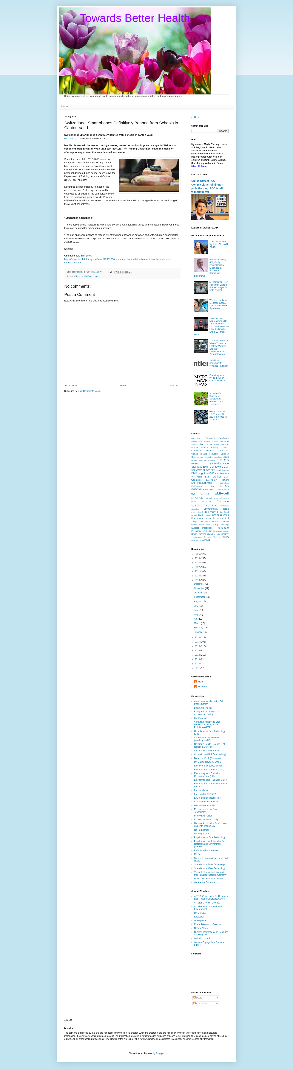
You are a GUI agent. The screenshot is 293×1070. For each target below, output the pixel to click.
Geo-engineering (220, 515)
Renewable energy (221, 531)
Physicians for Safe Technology (209, 837)
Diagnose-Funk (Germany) (207, 758)
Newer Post (71, 385)
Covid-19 (225, 454)
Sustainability (196, 537)
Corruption (213, 454)
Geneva (208, 515)
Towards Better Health (135, 18)
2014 (198, 655)
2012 (198, 663)
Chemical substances (203, 450)
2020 (198, 575)
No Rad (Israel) (201, 830)
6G (192, 438)
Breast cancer (199, 447)
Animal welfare (211, 441)
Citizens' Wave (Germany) (207, 750)
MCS (219, 521)
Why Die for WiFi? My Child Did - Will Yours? (218, 244)
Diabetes (209, 457)
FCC (204, 512)
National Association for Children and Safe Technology (210, 824)
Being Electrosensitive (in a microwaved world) (207, 713)
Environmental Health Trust (207, 798)
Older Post (174, 385)
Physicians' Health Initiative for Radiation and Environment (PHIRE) (209, 844)
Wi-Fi (207, 540)
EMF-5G (224, 486)
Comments (200, 1003)
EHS (219, 460)
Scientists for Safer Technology (209, 864)
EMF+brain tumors (217, 480)
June (196, 610)
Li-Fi (201, 521)
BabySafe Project (203, 708)
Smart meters (198, 534)
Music (201, 525)
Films (220, 512)
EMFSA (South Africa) (205, 794)
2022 (198, 567)
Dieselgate (218, 457)
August (198, 601)
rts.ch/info (69, 138)
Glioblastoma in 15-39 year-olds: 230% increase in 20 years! (218, 415)
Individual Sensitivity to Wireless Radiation (218, 363)
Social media (213, 534)
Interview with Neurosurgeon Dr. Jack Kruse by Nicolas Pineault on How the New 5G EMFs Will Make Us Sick (211, 326)
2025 (198, 554)
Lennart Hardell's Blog (205, 805)
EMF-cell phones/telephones (217, 498)
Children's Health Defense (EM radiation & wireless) (209, 745)
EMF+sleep (224, 483)
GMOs (201, 515)
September (200, 597)
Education (78, 276)
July (196, 605)
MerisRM (202, 686)
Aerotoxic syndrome (217, 438)
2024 (198, 558)
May (196, 614)
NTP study (212, 524)
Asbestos (224, 441)
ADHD (199, 438)
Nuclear (195, 528)
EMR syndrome (201, 501)
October (198, 592)
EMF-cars (205, 494)
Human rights (211, 518)
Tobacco (207, 537)
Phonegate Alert (202, 833)
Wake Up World (202, 938)
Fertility (212, 512)
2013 (198, 659)
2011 (198, 668)
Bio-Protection (201, 718)
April (196, 619)
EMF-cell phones (92, 276)
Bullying (214, 448)
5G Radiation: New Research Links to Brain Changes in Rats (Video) (218, 286)
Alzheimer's (196, 441)
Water (201, 541)
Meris (200, 681)
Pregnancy (196, 531)
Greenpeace (200, 920)
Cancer (225, 447)
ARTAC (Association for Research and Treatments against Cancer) (211, 897)
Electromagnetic (204, 505)
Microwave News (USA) (206, 819)
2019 (198, 580)
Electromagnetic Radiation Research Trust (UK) (207, 774)
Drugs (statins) (198, 460)
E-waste (211, 460)
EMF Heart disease (220, 470)
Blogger (160, 1053)
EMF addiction (216, 473)
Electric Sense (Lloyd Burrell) (208, 765)
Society (225, 534)
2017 (198, 641)
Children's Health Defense (207, 902)
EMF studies (213, 476)
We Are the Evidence (204, 882)
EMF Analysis (201, 790)
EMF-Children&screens (203, 489)
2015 (198, 650)
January (198, 632)
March (197, 623)
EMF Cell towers (213, 466)
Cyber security (197, 457)
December (199, 584)
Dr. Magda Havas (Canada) (207, 762)
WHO (226, 537)
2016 (198, 646)
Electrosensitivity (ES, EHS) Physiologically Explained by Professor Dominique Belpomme (210, 267)
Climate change (199, 454)
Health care (197, 518)
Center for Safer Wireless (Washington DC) (206, 738)
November (199, 588)
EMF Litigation (200, 473)
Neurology (224, 525)
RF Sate (198, 854)
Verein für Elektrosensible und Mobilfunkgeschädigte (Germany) (210, 873)
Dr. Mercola (200, 913)
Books (209, 444)
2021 (198, 571)
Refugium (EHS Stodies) (206, 850)
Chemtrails (223, 450)
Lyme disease (210, 521)
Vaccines (217, 537)
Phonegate (222, 527)
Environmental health (216, 509)
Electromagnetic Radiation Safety (210, 780)
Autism (194, 444)
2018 (198, 637)
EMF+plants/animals (201, 483)
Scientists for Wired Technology (209, 868)
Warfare (194, 540)
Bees (201, 444)
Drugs (226, 457)
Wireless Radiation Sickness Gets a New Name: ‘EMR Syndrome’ (218, 304)
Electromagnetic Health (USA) (209, 769)
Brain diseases (221, 444)
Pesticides (207, 528)
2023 (198, 562)
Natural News (201, 928)
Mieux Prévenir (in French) (207, 924)
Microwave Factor (203, 815)
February (198, 627)
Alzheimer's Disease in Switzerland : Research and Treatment (216, 398)
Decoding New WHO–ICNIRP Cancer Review (217, 378)
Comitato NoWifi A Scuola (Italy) (210, 754)
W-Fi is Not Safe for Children (208, 878)
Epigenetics (196, 512)
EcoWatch (199, 916)
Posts (197, 997)
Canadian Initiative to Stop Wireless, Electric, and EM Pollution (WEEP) (207, 725)
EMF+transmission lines (203, 486)
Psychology (207, 531)
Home (64, 106)
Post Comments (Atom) (89, 391)
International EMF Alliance (207, 801)
